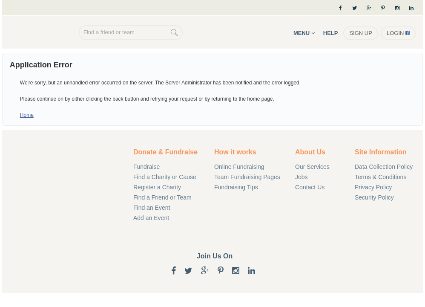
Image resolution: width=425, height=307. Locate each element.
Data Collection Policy (384, 166)
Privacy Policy (373, 187)
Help (330, 33)
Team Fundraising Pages (247, 177)
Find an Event (151, 207)
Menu (304, 33)
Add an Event (151, 217)
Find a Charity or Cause (164, 177)
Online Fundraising (42, 33)
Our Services (312, 166)
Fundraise (146, 166)
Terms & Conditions (380, 177)
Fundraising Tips (236, 187)
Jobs (301, 177)
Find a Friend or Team (162, 197)
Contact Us (309, 187)
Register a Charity (157, 187)
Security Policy (374, 197)
